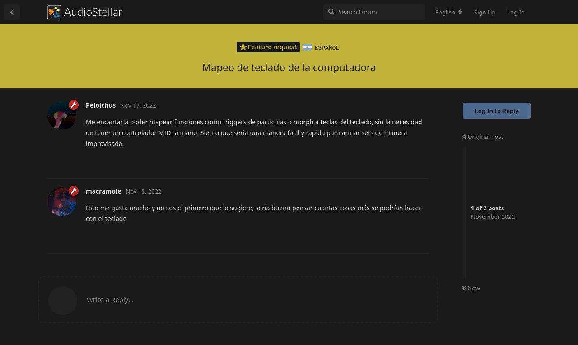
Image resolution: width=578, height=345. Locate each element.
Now (471, 288)
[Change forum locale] (448, 12)
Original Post (482, 136)
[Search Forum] (374, 12)
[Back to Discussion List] (12, 12)
